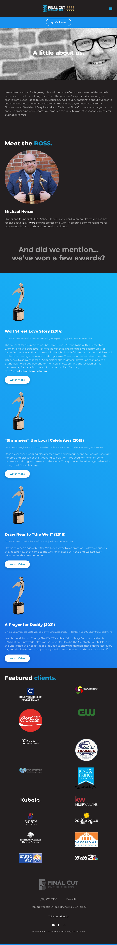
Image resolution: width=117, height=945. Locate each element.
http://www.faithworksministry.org (26, 371)
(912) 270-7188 (48, 899)
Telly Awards (29, 222)
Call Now (58, 22)
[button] (110, 9)
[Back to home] (58, 9)
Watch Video (17, 379)
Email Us (71, 899)
